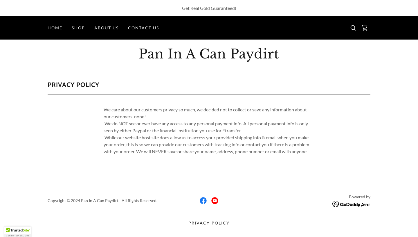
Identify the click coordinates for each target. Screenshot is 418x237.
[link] (364, 28)
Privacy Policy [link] (208, 222)
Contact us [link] (143, 27)
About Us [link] (106, 27)
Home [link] (55, 27)
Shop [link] (78, 27)
